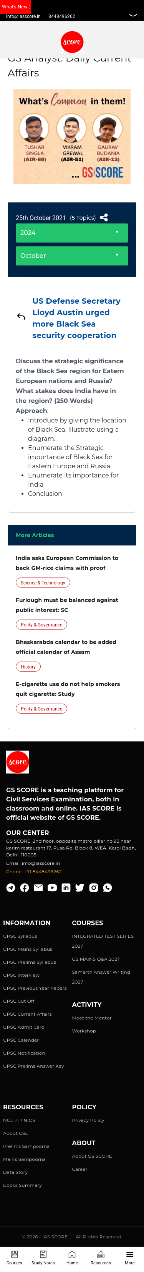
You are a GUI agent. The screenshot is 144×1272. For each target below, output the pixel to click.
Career (80, 1169)
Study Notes (43, 1258)
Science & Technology (43, 583)
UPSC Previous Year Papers (35, 988)
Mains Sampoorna (24, 1159)
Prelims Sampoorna (26, 1146)
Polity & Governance (41, 625)
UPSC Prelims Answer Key (33, 1066)
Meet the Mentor (92, 1018)
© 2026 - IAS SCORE (45, 1237)
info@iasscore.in (23, 16)
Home (72, 1258)
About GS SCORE (92, 1156)
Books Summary (22, 1185)
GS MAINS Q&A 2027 (96, 959)
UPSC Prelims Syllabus (29, 962)
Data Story (15, 1172)
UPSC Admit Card (24, 1027)
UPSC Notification (24, 1053)
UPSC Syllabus (20, 936)
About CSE (15, 1133)
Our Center (27, 833)
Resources (101, 1258)
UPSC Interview (21, 975)
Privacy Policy (88, 1120)
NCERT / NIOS (19, 1120)
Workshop (84, 1031)
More (130, 1258)
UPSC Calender (21, 1040)
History (28, 667)
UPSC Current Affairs (27, 1014)
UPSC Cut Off (18, 1001)
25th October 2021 (41, 218)
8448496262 (61, 16)
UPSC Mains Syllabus (27, 949)
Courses (14, 1258)
